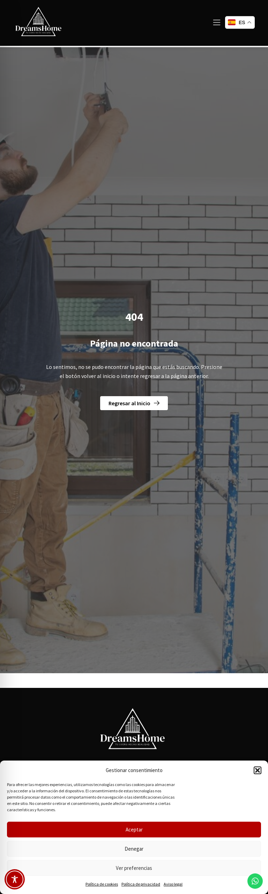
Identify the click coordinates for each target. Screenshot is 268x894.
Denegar (134, 848)
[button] (257, 770)
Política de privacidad (140, 884)
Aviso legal (173, 884)
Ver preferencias (134, 868)
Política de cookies (101, 884)
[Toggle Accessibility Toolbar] (14, 879)
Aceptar (134, 829)
